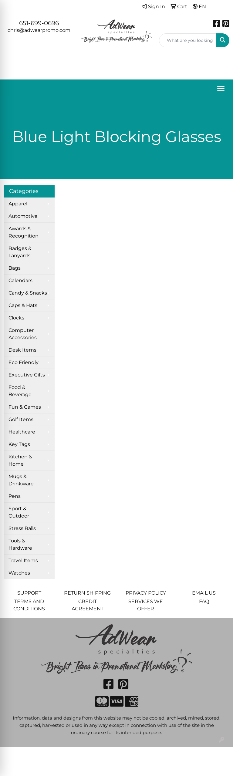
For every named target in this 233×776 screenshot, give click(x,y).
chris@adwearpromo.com (39, 30)
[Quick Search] (188, 40)
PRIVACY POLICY (146, 593)
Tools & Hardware (20, 544)
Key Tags (19, 444)
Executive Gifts (26, 375)
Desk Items (22, 350)
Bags (14, 268)
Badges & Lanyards (20, 251)
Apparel (17, 204)
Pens (14, 496)
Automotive (23, 216)
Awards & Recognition (23, 232)
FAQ (204, 601)
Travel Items (23, 560)
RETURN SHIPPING (87, 593)
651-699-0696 (39, 23)
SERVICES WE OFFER (145, 605)
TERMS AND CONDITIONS (29, 605)
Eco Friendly (23, 362)
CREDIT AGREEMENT (87, 605)
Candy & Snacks (27, 293)
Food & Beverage (20, 390)
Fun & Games (24, 407)
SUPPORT (29, 593)
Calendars (20, 280)
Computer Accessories (22, 333)
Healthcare (21, 432)
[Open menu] (221, 89)
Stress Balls (22, 528)
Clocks (16, 318)
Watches (19, 573)
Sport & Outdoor (18, 512)
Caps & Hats (22, 305)
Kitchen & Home (20, 460)
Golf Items (20, 419)
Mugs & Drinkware (21, 480)
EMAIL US (204, 593)
